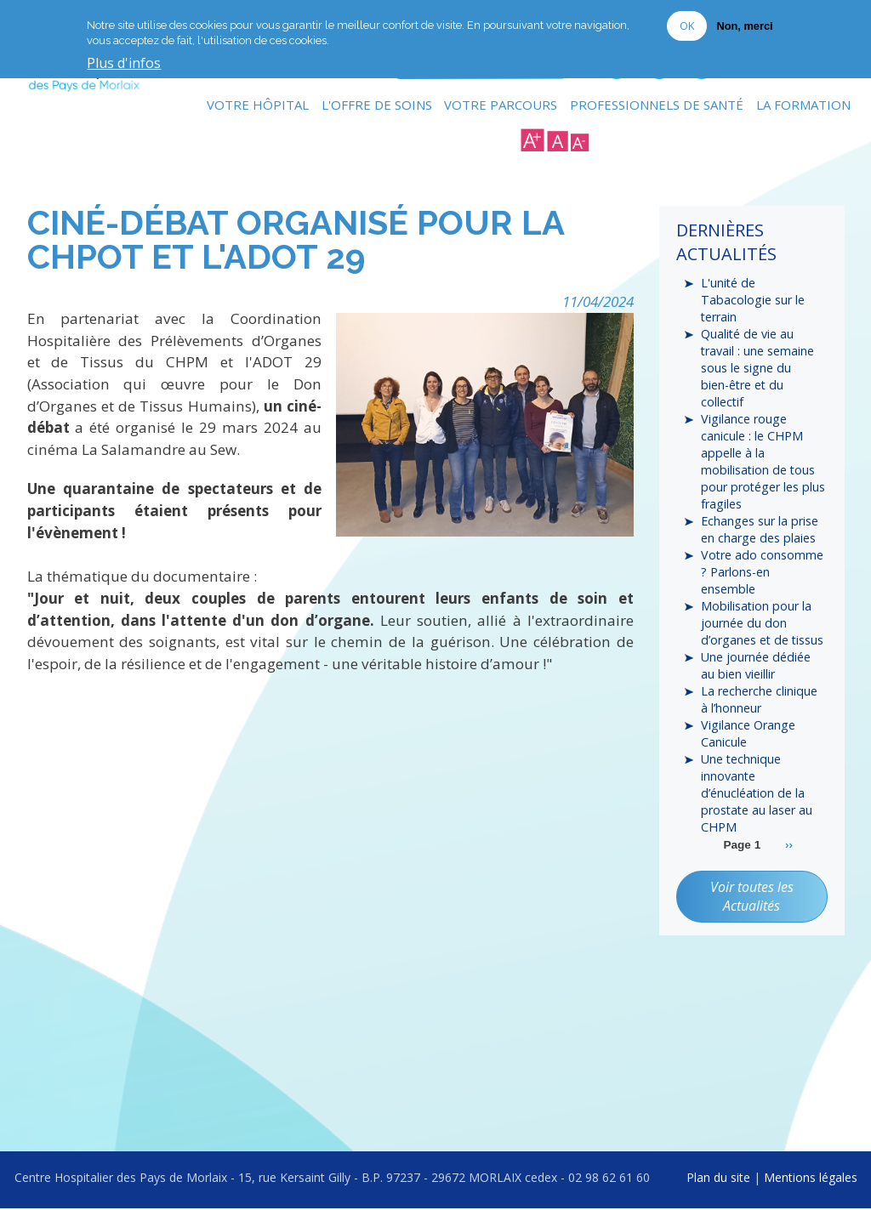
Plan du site (718, 1178)
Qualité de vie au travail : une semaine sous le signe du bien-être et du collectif (756, 371)
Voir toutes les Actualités (752, 910)
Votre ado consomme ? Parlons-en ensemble (761, 580)
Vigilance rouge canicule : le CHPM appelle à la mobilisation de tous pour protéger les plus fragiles (763, 468)
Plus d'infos (124, 63)
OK (687, 25)
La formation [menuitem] (803, 106)
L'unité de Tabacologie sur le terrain (751, 302)
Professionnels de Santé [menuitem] (656, 106)
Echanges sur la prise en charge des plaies (759, 537)
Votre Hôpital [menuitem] (257, 106)
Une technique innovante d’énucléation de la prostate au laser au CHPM (756, 807)
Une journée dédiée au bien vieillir (755, 676)
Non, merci (744, 26)
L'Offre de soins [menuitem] (376, 106)
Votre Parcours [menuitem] (500, 106)
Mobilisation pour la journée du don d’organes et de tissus (761, 633)
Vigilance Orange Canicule (746, 746)
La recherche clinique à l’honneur (758, 711)
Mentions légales (810, 1178)
